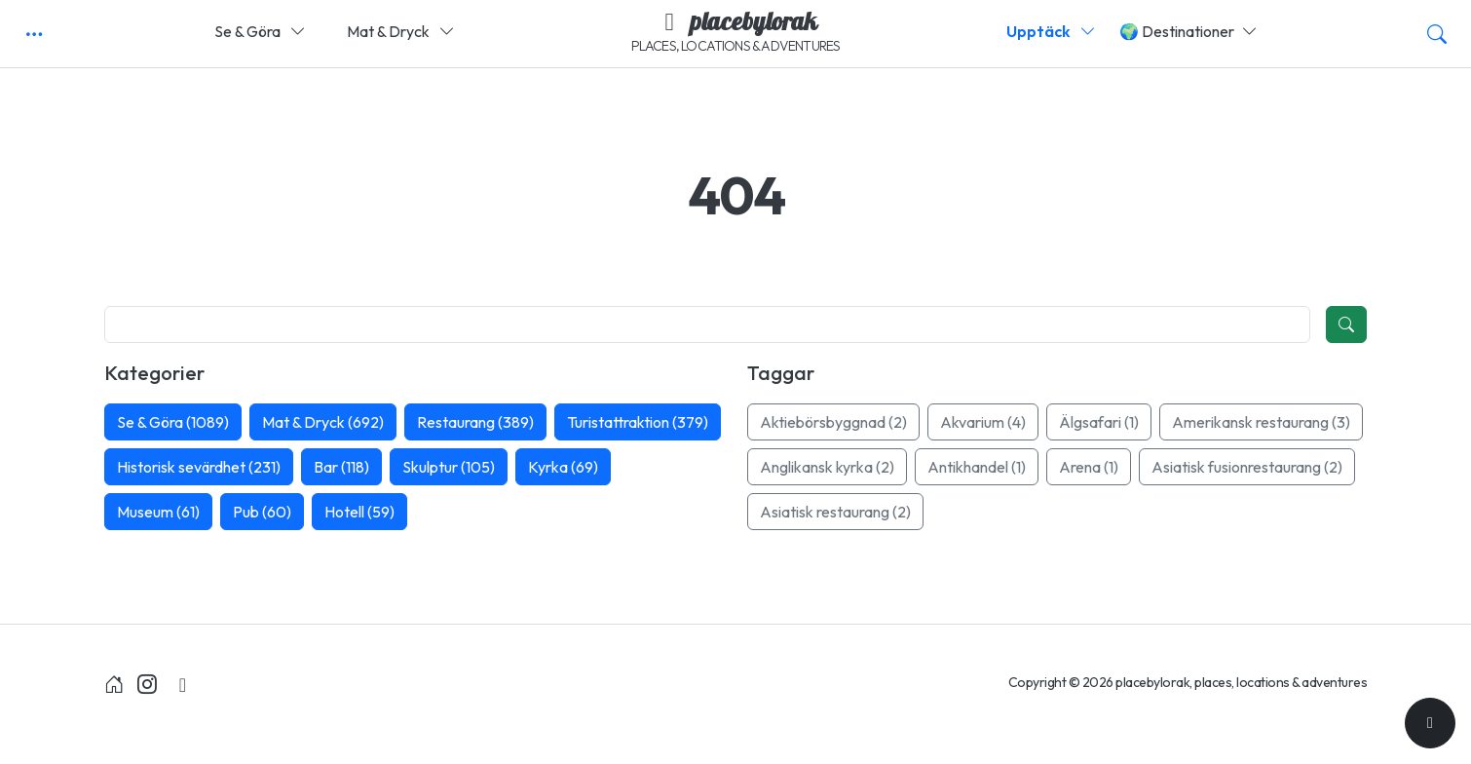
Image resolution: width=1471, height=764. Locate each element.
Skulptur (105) (448, 467)
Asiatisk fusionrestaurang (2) (1246, 467)
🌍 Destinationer (1188, 31)
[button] (34, 34)
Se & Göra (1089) (173, 422)
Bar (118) (341, 467)
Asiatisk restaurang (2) (835, 511)
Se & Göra (260, 31)
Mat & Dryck (401, 31)
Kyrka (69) (563, 467)
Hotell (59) (359, 511)
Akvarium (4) (983, 422)
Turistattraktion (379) (637, 422)
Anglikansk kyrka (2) (827, 467)
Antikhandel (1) (976, 467)
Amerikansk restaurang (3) (1261, 422)
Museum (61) (158, 511)
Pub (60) (262, 511)
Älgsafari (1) (1099, 422)
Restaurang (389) (475, 422)
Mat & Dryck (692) (323, 422)
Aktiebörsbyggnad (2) (833, 422)
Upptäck (1051, 31)
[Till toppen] (1430, 723)
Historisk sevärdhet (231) (199, 467)
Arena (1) (1088, 467)
